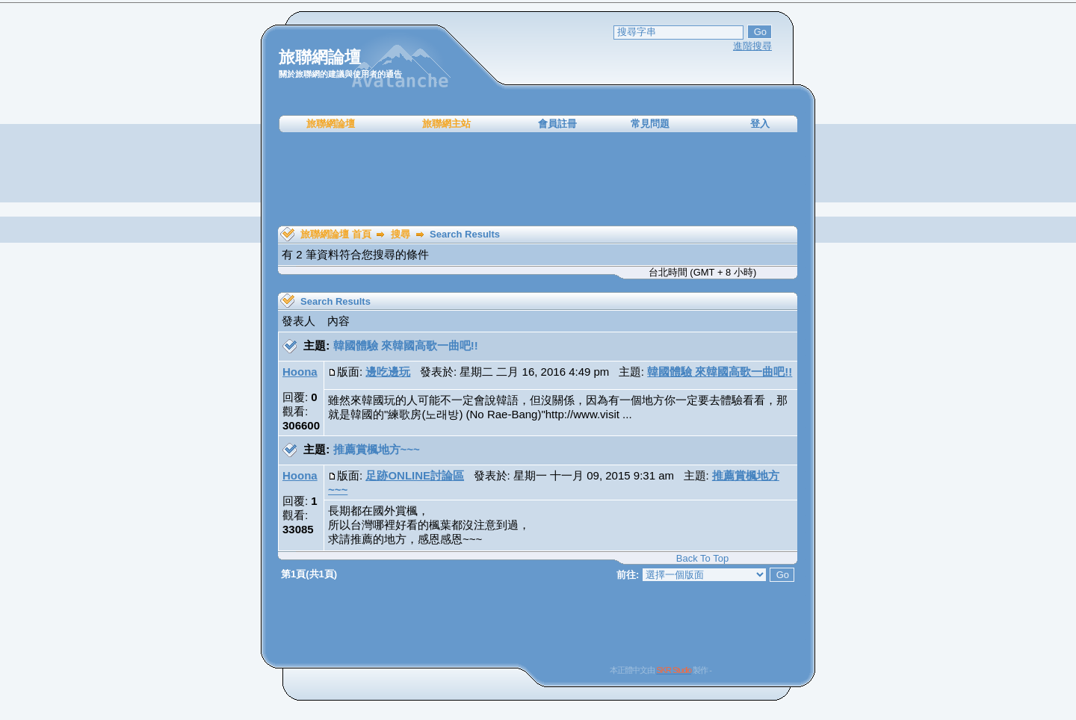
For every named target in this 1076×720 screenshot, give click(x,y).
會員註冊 (557, 123)
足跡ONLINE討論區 (414, 475)
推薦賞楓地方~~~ (376, 449)
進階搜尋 (752, 46)
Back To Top (702, 558)
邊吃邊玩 (387, 371)
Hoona (300, 371)
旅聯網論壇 (330, 123)
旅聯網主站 (446, 123)
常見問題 (650, 123)
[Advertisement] (538, 179)
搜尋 (400, 234)
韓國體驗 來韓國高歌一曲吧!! (405, 345)
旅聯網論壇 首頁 (335, 234)
